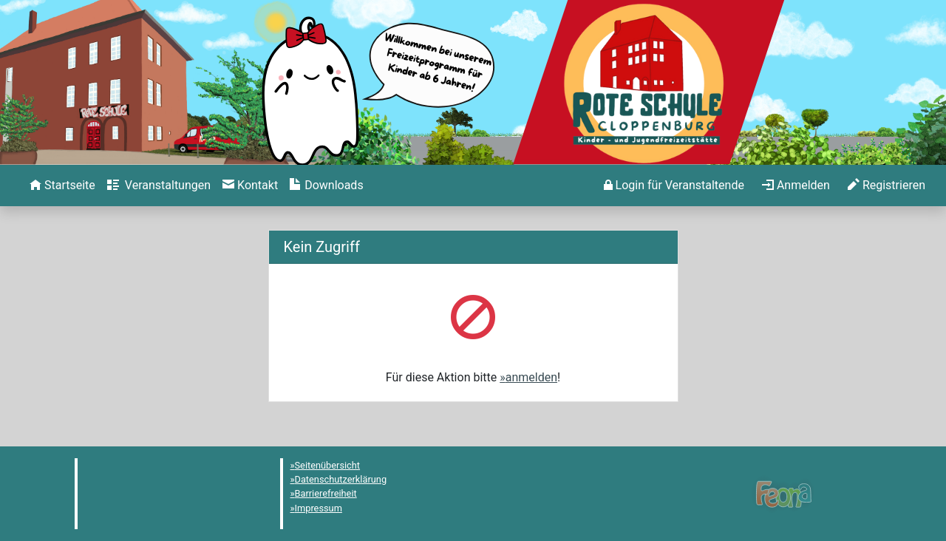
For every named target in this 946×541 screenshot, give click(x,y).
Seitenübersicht (328, 465)
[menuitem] (62, 185)
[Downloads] (326, 185)
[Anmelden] (674, 185)
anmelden (531, 377)
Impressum (318, 508)
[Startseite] (62, 185)
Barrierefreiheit (326, 493)
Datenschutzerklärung (341, 479)
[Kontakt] (250, 185)
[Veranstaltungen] (159, 185)
